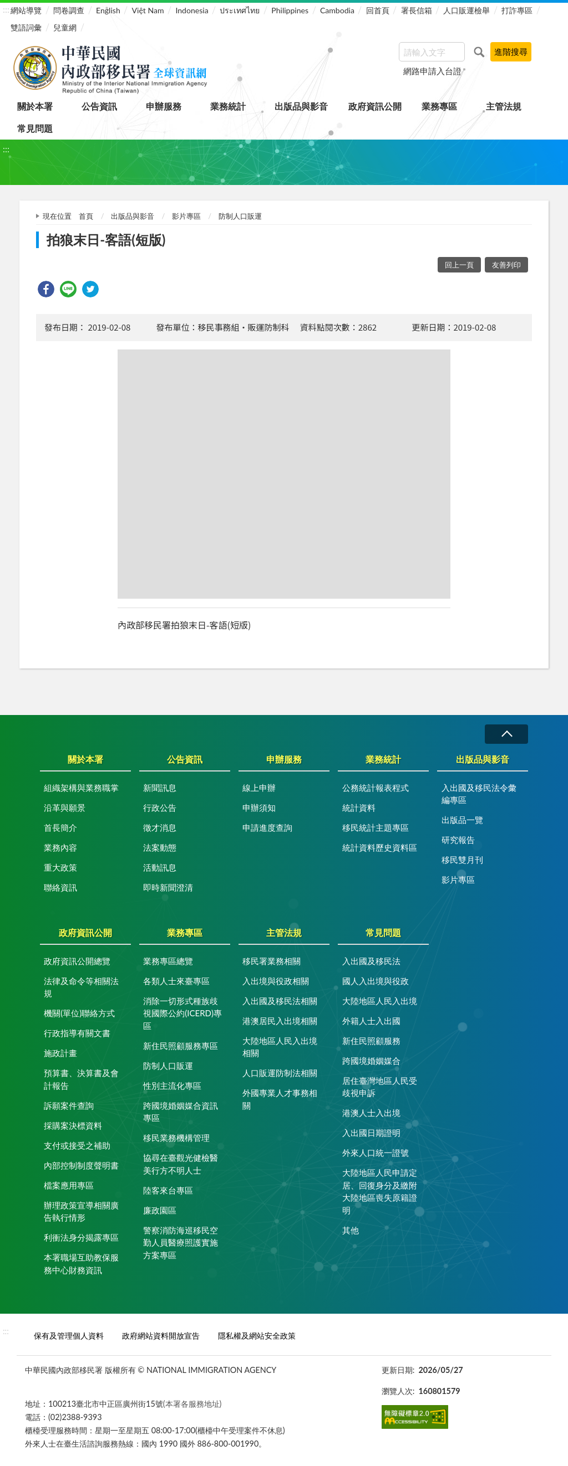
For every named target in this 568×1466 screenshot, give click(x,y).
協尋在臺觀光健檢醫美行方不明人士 (180, 1164)
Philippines (289, 10)
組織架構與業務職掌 (81, 788)
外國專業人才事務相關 (279, 1099)
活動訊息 (159, 867)
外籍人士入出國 (371, 1021)
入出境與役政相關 (275, 981)
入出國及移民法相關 (279, 1001)
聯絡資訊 (60, 887)
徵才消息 (159, 827)
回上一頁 (459, 264)
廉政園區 (159, 1210)
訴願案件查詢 (69, 1105)
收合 (506, 734)
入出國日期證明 (371, 1133)
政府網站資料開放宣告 (161, 1335)
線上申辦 (259, 788)
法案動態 (159, 847)
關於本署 (35, 106)
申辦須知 (259, 807)
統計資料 (359, 807)
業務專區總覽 (168, 961)
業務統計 (228, 106)
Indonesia (191, 10)
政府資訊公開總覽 (77, 961)
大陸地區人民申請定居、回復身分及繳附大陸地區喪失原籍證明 (379, 1191)
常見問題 (35, 128)
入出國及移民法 (371, 961)
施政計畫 (60, 1053)
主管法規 (503, 106)
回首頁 (377, 10)
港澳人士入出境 (371, 1113)
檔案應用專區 (69, 1185)
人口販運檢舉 (466, 10)
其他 (350, 1230)
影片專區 (186, 216)
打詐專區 (516, 10)
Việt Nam (148, 10)
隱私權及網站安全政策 (257, 1335)
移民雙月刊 (462, 860)
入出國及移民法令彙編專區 (479, 794)
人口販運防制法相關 (279, 1073)
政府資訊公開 (375, 106)
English (108, 10)
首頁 (86, 216)
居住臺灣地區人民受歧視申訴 (379, 1087)
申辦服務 (163, 106)
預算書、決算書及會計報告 (81, 1079)
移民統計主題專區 (375, 827)
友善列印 (506, 264)
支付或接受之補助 (77, 1145)
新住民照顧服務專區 (180, 1046)
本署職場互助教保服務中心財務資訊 (81, 1263)
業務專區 (439, 106)
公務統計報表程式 (375, 788)
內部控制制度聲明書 (81, 1165)
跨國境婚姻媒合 (371, 1061)
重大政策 (60, 867)
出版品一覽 (462, 820)
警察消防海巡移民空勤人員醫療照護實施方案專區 (180, 1242)
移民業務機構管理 (176, 1138)
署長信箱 (416, 10)
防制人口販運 (240, 216)
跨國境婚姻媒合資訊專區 (180, 1111)
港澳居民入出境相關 (279, 1021)
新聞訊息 (159, 788)
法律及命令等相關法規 (81, 987)
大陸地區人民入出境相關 (279, 1047)
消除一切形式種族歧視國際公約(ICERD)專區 (182, 1013)
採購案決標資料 (73, 1125)
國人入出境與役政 (375, 981)
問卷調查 (68, 10)
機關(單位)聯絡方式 (79, 1013)
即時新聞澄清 (168, 887)
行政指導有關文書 (77, 1033)
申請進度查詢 (267, 827)
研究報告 (458, 840)
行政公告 (159, 807)
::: (6, 9)
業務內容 (60, 847)
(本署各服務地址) (192, 1403)
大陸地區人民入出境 (379, 1001)
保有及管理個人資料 (69, 1335)
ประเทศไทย (240, 10)
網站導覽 (26, 10)
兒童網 (65, 27)
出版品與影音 (301, 106)
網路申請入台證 (432, 71)
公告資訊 (99, 106)
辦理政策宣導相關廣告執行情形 (81, 1211)
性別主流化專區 (172, 1086)
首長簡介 (60, 827)
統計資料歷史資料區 (379, 847)
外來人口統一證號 (375, 1153)
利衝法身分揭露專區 (81, 1237)
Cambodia (337, 10)
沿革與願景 (64, 807)
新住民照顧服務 (371, 1041)
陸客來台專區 (168, 1190)
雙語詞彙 (26, 27)
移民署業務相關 (271, 961)
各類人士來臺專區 (176, 981)
